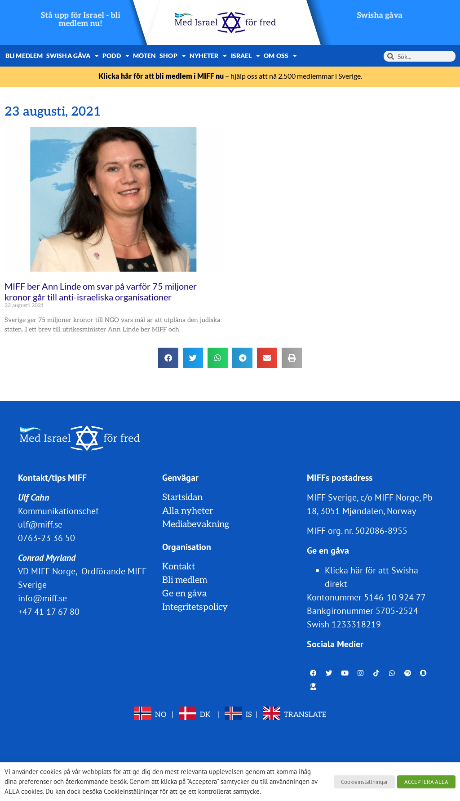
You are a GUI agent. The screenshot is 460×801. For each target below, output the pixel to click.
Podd (115, 56)
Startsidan (182, 497)
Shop (172, 56)
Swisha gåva (379, 15)
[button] (168, 358)
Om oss (280, 56)
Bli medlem (24, 55)
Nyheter (208, 56)
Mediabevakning (195, 524)
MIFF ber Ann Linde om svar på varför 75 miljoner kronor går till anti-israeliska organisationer (100, 291)
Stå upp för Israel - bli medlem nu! (80, 19)
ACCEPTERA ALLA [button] (426, 782)
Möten (144, 55)
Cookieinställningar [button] (364, 782)
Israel (246, 56)
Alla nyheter (187, 511)
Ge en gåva (184, 593)
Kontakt (178, 566)
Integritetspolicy (195, 607)
